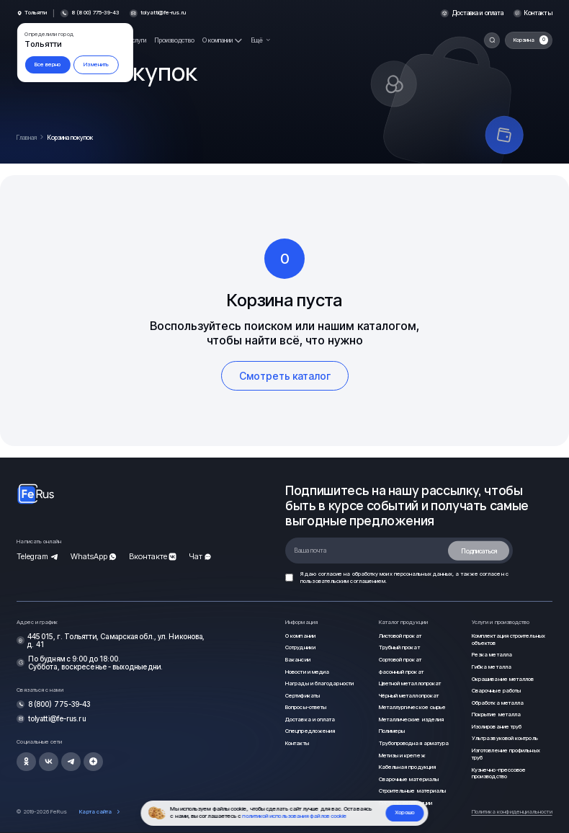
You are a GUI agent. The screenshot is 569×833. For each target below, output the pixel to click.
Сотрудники (300, 647)
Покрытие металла (496, 714)
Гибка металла (491, 667)
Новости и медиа (307, 672)
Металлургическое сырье (413, 707)
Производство (174, 40)
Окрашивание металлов (503, 679)
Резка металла (492, 654)
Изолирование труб (496, 726)
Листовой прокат (400, 636)
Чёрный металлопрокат (409, 695)
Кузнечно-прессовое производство (499, 773)
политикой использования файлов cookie (295, 816)
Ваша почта (310, 550)
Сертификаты (302, 695)
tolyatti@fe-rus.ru (162, 13)
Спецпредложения (310, 731)
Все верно (48, 64)
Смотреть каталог (285, 376)
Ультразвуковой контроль (505, 738)
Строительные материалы (413, 791)
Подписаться (479, 550)
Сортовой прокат (400, 659)
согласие (330, 574)
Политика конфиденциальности (512, 811)
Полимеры (392, 731)
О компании (300, 636)
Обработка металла (498, 703)
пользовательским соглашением (342, 581)
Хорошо (404, 812)
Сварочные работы (496, 690)
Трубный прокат (399, 647)
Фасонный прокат (401, 672)
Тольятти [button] (35, 13)
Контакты (538, 13)
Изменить (96, 64)
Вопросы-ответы (305, 707)
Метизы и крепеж (402, 755)
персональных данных (423, 574)
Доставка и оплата (478, 13)
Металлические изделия (411, 719)
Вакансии (297, 659)
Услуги (137, 40)
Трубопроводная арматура (414, 743)
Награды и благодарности (319, 683)
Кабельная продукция (407, 767)
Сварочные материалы (409, 779)
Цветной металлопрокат (410, 683)
